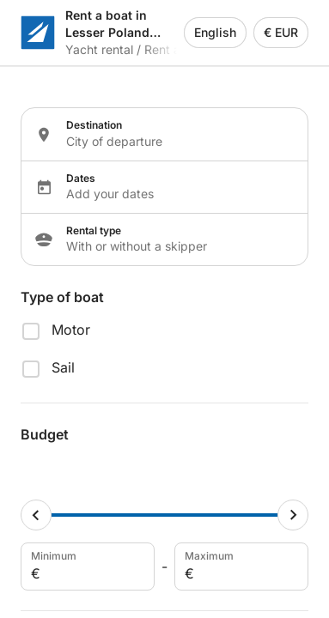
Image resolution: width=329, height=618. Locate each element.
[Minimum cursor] (36, 515)
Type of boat (62, 297)
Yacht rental (99, 49)
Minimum (86, 566)
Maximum (240, 566)
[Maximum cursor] (292, 515)
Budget (45, 434)
